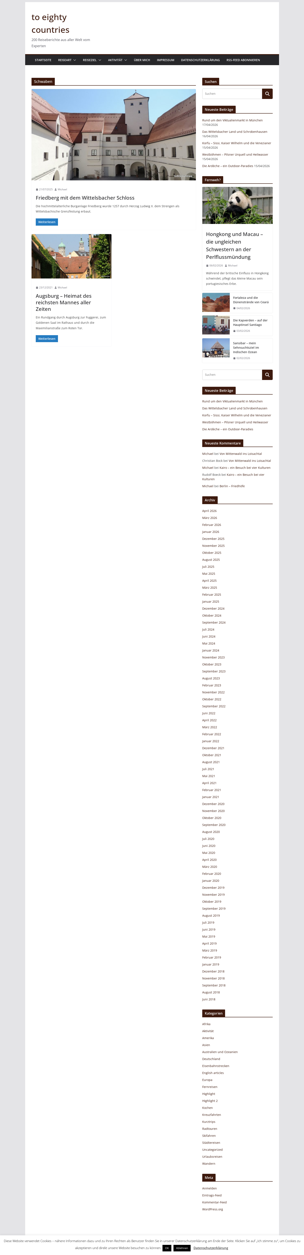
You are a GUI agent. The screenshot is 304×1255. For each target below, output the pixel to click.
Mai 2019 (208, 936)
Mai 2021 (208, 776)
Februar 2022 (211, 734)
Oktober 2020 (211, 818)
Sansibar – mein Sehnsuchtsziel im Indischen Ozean (246, 347)
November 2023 (213, 657)
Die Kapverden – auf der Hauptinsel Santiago (250, 322)
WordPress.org (212, 1209)
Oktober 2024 (211, 615)
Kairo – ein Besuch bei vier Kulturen (245, 468)
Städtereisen (211, 1143)
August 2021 (211, 762)
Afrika (206, 1024)
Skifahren (209, 1136)
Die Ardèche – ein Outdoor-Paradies (227, 166)
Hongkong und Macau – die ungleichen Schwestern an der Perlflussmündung (234, 245)
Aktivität (115, 60)
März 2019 (209, 950)
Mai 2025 (208, 574)
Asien (206, 1045)
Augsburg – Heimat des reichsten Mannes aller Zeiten (64, 302)
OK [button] (167, 1248)
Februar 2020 (211, 874)
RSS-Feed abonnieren (243, 60)
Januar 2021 (210, 797)
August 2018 (211, 992)
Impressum (165, 60)
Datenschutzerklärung (200, 60)
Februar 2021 (211, 790)
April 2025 (209, 581)
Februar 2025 (211, 595)
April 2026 (209, 511)
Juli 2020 (208, 839)
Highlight (208, 1094)
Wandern (208, 1164)
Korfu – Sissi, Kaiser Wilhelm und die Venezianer (236, 143)
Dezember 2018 (213, 971)
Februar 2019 (211, 957)
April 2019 (209, 943)
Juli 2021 (208, 769)
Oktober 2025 (211, 553)
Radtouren (209, 1129)
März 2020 (209, 867)
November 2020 (213, 811)
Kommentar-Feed (214, 1202)
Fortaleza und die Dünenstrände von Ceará (251, 300)
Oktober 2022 (211, 699)
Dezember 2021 (213, 748)
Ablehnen (182, 1248)
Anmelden (209, 1188)
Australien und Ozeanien (220, 1052)
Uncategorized (212, 1150)
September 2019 (214, 909)
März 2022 (209, 727)
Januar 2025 (210, 601)
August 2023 (211, 678)
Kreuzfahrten (211, 1115)
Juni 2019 (208, 929)
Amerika (208, 1038)
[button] (74, 60)
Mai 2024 (208, 643)
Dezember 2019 (213, 888)
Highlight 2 (210, 1101)
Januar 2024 (210, 650)
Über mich (142, 60)
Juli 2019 (208, 922)
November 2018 (213, 978)
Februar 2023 (211, 685)
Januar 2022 (210, 741)
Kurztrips (208, 1122)
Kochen (207, 1108)
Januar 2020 (210, 881)
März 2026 (209, 518)
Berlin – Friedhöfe (232, 486)
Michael (62, 189)
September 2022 (214, 706)
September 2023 (214, 671)
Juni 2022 (208, 713)
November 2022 (213, 692)
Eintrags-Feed (212, 1195)
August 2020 (211, 832)
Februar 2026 (211, 525)
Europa (207, 1080)
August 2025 (211, 560)
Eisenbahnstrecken (215, 1066)
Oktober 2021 (211, 755)
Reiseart (65, 60)
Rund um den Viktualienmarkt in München (232, 120)
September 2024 (214, 622)
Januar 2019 (210, 964)
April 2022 (209, 720)
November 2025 (213, 546)
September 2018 (214, 985)
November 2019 (213, 895)
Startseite (43, 60)
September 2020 (214, 825)
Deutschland (211, 1059)
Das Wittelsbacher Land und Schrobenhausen (234, 132)
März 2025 (209, 588)
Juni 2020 (208, 846)
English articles (213, 1073)
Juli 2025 (208, 567)
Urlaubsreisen (212, 1157)
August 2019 (211, 915)
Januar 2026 (210, 532)
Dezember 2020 (213, 804)
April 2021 (209, 783)
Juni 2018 (208, 999)
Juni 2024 (208, 636)
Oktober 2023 (211, 664)
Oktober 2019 (211, 902)
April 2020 (209, 860)
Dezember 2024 (213, 608)
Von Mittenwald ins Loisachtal (241, 454)
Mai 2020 (208, 853)
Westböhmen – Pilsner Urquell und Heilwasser (235, 154)
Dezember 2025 (213, 539)
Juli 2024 (208, 629)
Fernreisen (209, 1087)
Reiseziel (90, 60)
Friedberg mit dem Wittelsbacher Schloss (85, 197)
